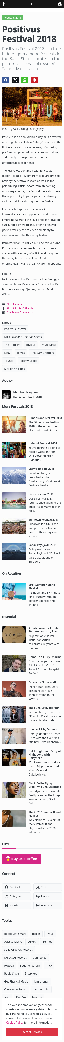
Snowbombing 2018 (42, 468)
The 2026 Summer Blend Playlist (45, 813)
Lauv (7, 353)
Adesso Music (13, 942)
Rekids (36, 934)
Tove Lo (31, 345)
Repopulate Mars (15, 934)
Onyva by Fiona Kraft (42, 682)
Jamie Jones (41, 981)
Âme (7, 997)
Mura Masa (49, 345)
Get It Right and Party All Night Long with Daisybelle (45, 754)
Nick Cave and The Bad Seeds (23, 337)
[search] (60, 4)
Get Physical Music (16, 981)
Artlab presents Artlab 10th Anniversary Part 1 (44, 629)
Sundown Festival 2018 (44, 519)
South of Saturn (30, 965)
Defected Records (15, 957)
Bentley (47, 942)
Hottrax (9, 965)
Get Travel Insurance (19, 312)
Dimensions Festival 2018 (45, 418)
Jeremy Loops (28, 361)
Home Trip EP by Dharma (45, 657)
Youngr (8, 361)
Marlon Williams (14, 369)
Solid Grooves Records (18, 949)
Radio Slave (11, 973)
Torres (21, 353)
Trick (49, 965)
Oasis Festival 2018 (41, 494)
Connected (40, 957)
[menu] (4, 4)
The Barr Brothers (42, 353)
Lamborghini (41, 989)
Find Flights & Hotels (19, 308)
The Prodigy (12, 345)
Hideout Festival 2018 (43, 443)
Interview (31, 973)
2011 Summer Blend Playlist (42, 586)
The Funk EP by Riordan (44, 707)
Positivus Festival (15, 329)
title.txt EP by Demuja (43, 729)
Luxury (32, 942)
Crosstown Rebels (15, 989)
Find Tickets (14, 304)
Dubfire (21, 997)
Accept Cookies (32, 1032)
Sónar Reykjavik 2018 (42, 545)
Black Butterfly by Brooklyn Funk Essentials (45, 785)
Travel (50, 934)
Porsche (37, 997)
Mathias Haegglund (26, 392)
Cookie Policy (14, 1022)
